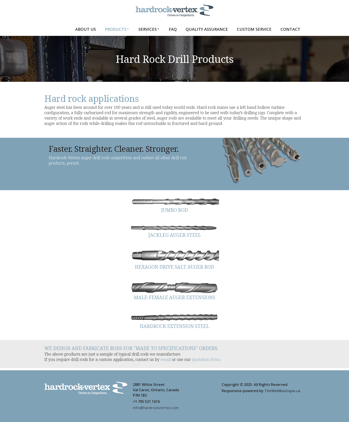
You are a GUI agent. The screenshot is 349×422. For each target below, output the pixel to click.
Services (149, 29)
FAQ (173, 29)
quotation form (206, 359)
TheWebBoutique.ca (282, 390)
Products (117, 29)
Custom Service (254, 29)
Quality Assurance (207, 29)
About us (85, 29)
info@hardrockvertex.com (156, 407)
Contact (290, 29)
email (165, 359)
